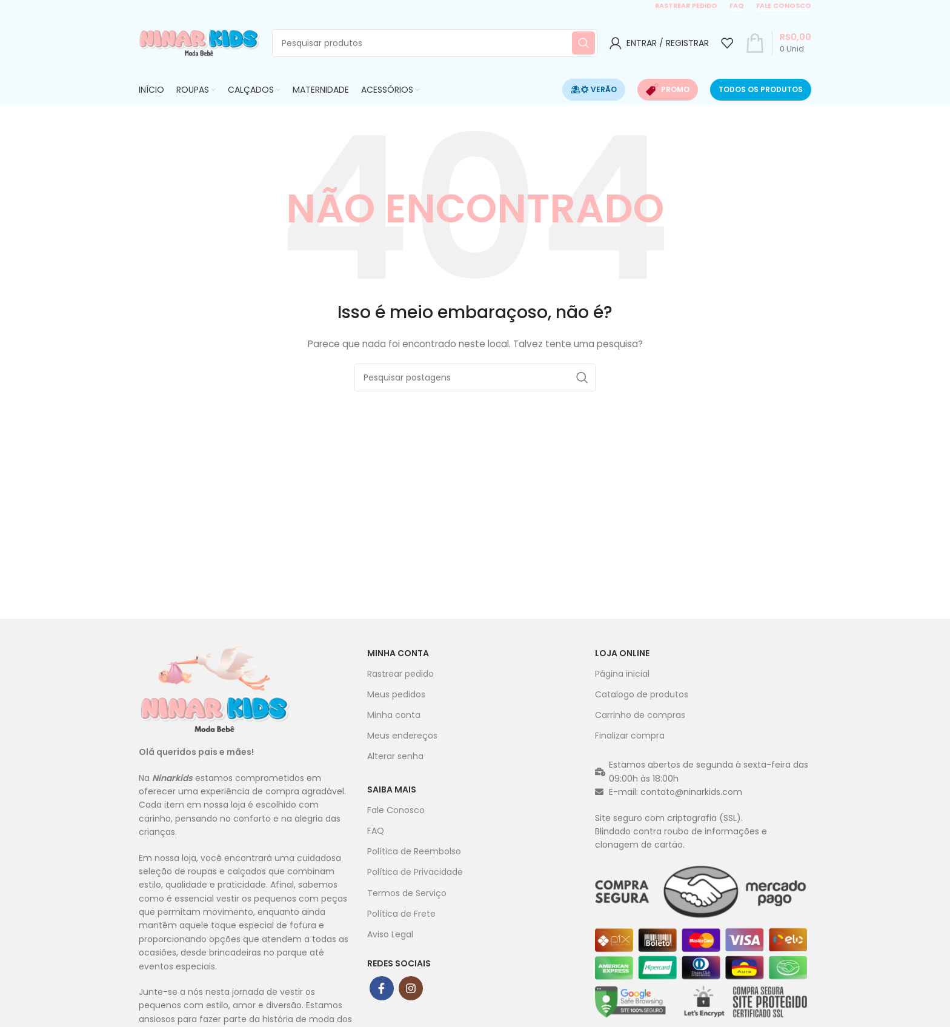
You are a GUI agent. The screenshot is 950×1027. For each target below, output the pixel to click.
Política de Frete (401, 914)
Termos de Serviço (407, 893)
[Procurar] (434, 43)
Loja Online (622, 653)
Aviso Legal (390, 934)
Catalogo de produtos (641, 694)
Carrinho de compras (640, 715)
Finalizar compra (630, 736)
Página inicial (622, 674)
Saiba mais (391, 789)
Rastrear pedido (686, 6)
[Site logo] (199, 42)
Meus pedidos (396, 694)
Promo (667, 90)
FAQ (736, 6)
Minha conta (398, 653)
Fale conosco (783, 6)
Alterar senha (395, 756)
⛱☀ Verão (594, 89)
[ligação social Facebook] (382, 988)
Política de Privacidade (415, 872)
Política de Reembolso (414, 851)
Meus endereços (402, 736)
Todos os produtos (761, 89)
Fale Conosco (396, 810)
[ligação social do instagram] (411, 988)
